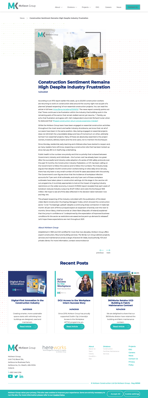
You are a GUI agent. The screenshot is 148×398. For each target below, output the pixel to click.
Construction (108, 349)
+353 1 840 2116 (15, 372)
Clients (91, 354)
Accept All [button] (115, 394)
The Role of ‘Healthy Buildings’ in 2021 (108, 250)
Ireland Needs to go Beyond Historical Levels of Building (101, 250)
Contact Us (133, 7)
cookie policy (58, 395)
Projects (85, 7)
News (119, 7)
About (57, 7)
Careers (108, 7)
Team (91, 351)
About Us (92, 349)
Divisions (71, 7)
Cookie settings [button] (132, 394)
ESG (97, 7)
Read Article (27, 326)
